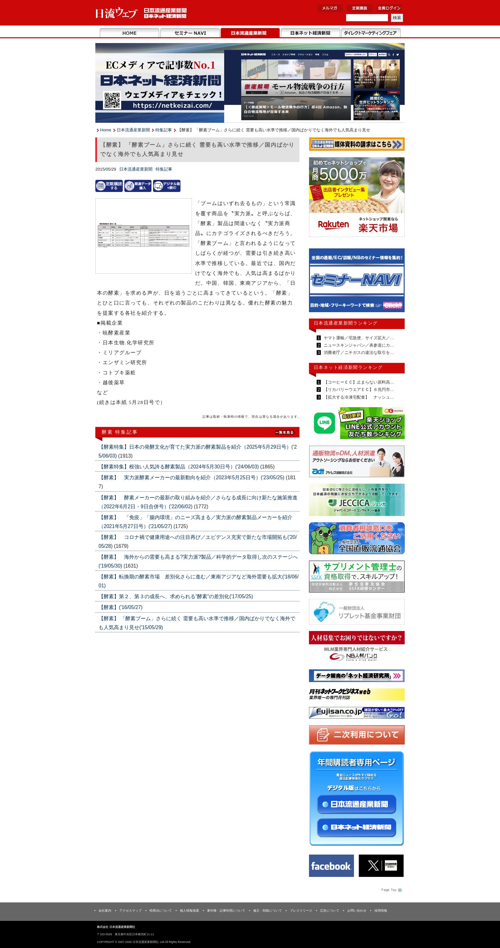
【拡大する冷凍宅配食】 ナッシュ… (358, 397)
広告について (329, 910)
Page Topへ (391, 890)
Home (129, 33)
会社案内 (105, 910)
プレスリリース (301, 910)
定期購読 (359, 8)
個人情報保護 (189, 910)
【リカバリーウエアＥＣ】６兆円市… (358, 389)
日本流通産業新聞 (250, 33)
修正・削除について (267, 910)
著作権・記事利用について (226, 910)
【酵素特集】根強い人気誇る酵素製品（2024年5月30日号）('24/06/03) (179, 466)
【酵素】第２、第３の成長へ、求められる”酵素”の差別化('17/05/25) (176, 596)
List (285, 431)
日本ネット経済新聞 (310, 33)
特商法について (161, 910)
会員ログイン (389, 8)
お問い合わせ (356, 910)
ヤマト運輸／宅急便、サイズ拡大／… (358, 337)
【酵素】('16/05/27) (121, 607)
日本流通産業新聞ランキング (346, 323)
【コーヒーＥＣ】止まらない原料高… (358, 382)
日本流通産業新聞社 (141, 12)
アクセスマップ (130, 910)
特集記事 (163, 130)
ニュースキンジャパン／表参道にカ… (358, 345)
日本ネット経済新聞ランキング (348, 367)
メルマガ (330, 8)
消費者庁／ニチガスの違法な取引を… (358, 352)
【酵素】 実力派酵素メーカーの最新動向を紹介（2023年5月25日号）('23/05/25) (192, 477)
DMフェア (371, 33)
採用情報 (380, 910)
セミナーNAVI (190, 33)
